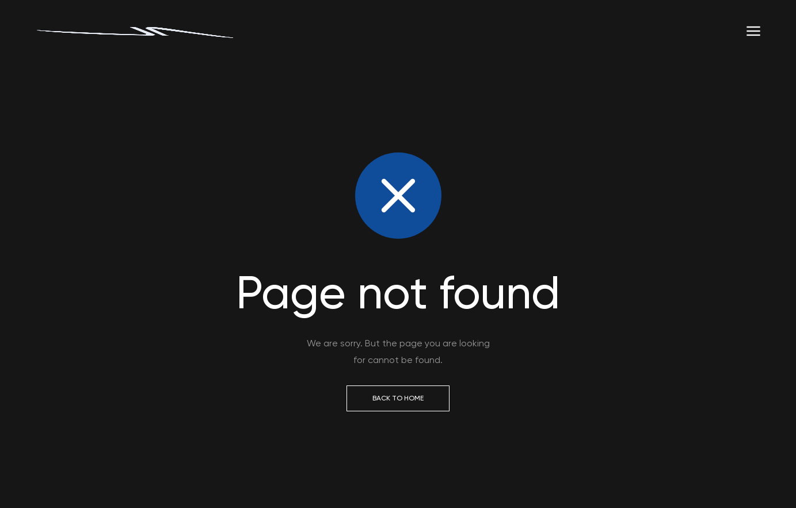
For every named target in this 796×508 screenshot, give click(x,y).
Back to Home (398, 398)
